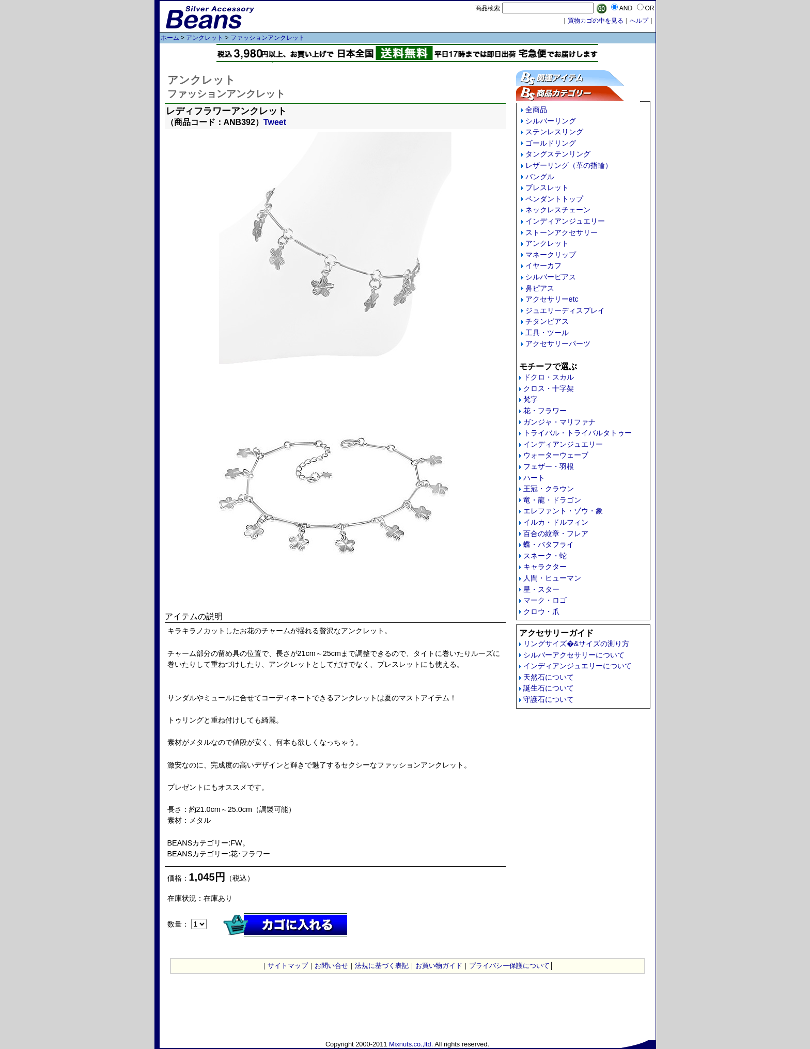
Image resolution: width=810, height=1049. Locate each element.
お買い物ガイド (438, 965)
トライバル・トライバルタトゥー (577, 433)
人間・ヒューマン (552, 578)
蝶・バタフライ (548, 544)
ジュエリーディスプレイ (565, 310)
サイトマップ (288, 965)
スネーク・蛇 (545, 556)
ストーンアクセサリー (561, 232)
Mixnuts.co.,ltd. (411, 1044)
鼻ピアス (539, 288)
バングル (539, 177)
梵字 (530, 399)
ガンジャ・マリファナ (559, 422)
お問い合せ (331, 965)
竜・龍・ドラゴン (552, 500)
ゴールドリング (550, 143)
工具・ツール (547, 332)
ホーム (170, 37)
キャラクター (545, 566)
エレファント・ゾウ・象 (563, 511)
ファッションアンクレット (267, 37)
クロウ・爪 (541, 611)
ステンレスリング (554, 132)
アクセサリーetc (552, 299)
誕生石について (548, 688)
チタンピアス (547, 321)
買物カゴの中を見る (596, 20)
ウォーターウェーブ (555, 455)
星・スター (541, 589)
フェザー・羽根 (548, 466)
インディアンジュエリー (565, 221)
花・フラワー (545, 410)
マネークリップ (550, 254)
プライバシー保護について (509, 965)
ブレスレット (547, 187)
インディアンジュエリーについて (577, 666)
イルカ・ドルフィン (555, 522)
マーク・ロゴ (545, 600)
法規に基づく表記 (382, 965)
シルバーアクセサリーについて (574, 655)
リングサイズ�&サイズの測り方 (576, 643)
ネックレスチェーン (557, 210)
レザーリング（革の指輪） (568, 165)
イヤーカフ (543, 265)
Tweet (274, 122)
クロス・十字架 (548, 388)
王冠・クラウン (548, 488)
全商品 (536, 109)
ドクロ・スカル (548, 377)
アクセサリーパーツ (557, 343)
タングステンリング (557, 154)
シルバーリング (550, 121)
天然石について (548, 677)
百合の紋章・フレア (555, 533)
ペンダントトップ (554, 199)
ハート (534, 478)
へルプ (639, 20)
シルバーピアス (550, 277)
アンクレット (204, 37)
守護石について (548, 699)
